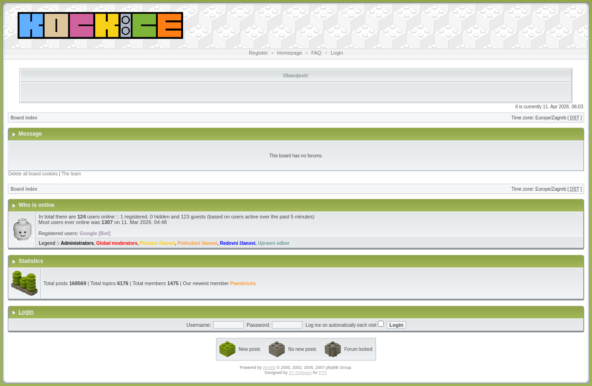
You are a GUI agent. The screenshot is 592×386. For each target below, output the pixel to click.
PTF (322, 372)
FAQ (316, 53)
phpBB (269, 367)
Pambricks (243, 283)
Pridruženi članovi (197, 243)
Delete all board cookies (33, 173)
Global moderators (116, 243)
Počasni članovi (157, 243)
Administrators (77, 243)
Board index (24, 117)
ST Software (300, 372)
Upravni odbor (274, 243)
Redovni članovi (237, 243)
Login (337, 53)
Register (258, 53)
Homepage (289, 53)
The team (71, 173)
